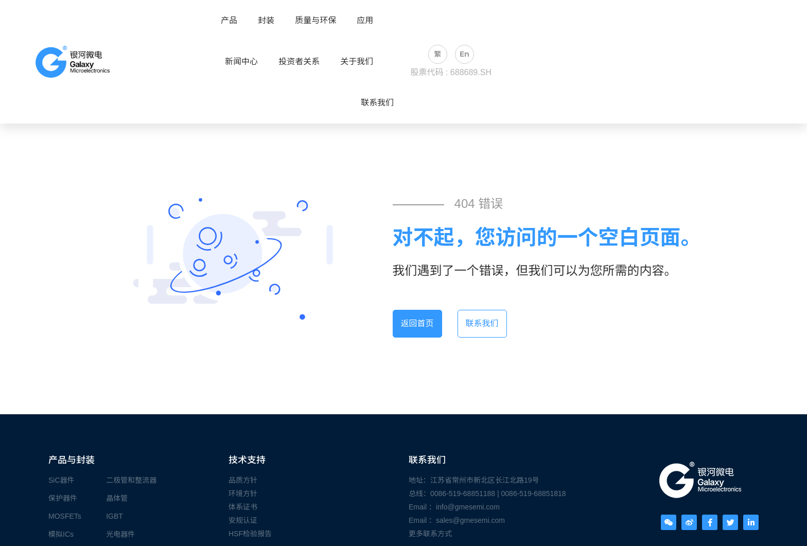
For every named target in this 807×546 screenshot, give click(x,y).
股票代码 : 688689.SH (451, 72)
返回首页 (417, 323)
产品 (229, 20)
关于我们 (356, 62)
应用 (365, 20)
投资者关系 (299, 62)
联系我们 (377, 103)
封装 (266, 20)
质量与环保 (315, 20)
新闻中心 (241, 62)
